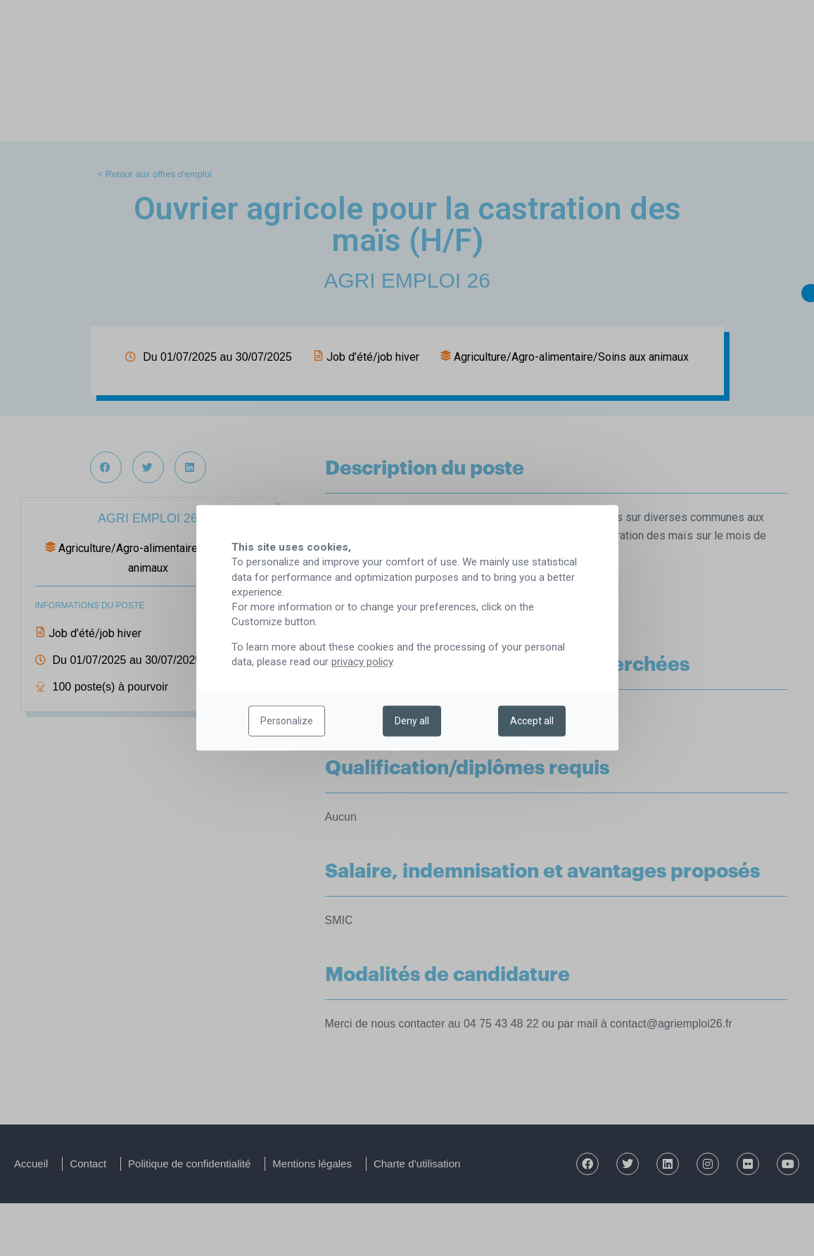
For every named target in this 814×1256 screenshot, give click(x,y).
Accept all (532, 721)
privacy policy (362, 662)
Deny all (412, 721)
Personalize (286, 721)
